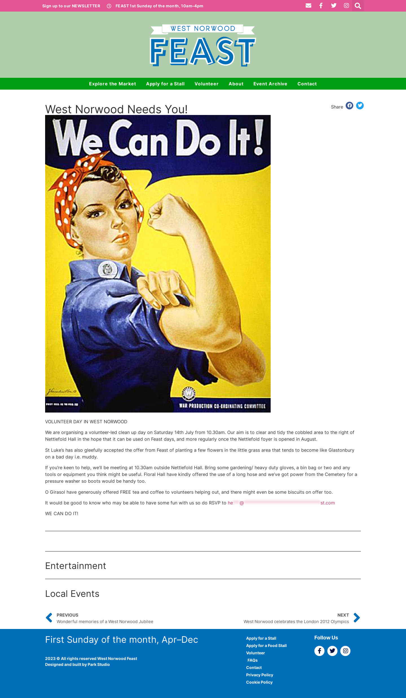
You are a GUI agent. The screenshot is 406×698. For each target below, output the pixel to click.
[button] (358, 6)
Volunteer (207, 84)
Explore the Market (112, 84)
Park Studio (99, 664)
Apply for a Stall (165, 84)
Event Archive (270, 84)
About (236, 84)
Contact (307, 84)
